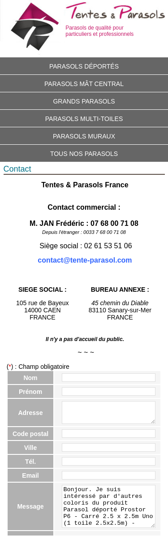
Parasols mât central (84, 83)
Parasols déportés (84, 66)
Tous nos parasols (84, 153)
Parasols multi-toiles (84, 118)
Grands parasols (84, 101)
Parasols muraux (84, 136)
